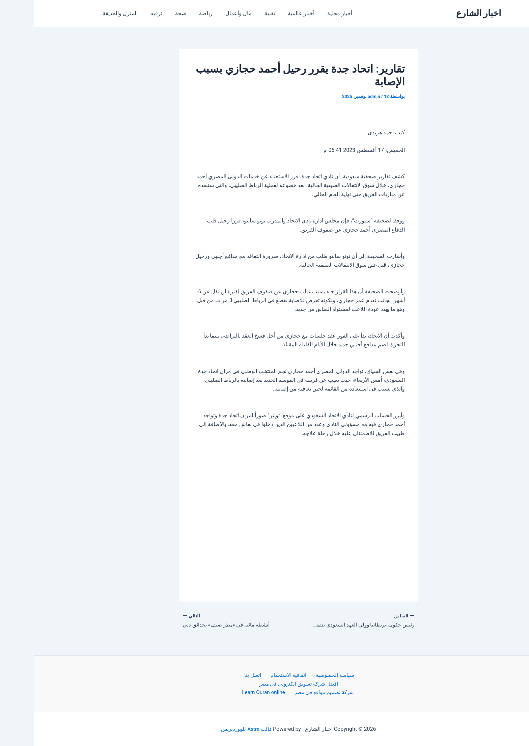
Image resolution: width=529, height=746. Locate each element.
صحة (141, 13)
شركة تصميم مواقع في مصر (288, 692)
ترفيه (119, 13)
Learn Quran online (228, 692)
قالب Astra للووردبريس (212, 729)
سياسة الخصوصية (298, 674)
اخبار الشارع (444, 13)
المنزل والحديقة (85, 13)
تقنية (224, 13)
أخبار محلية (290, 13)
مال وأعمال (195, 13)
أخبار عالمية (254, 13)
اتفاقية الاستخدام (254, 674)
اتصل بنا (222, 674)
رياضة (164, 13)
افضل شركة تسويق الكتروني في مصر (264, 683)
